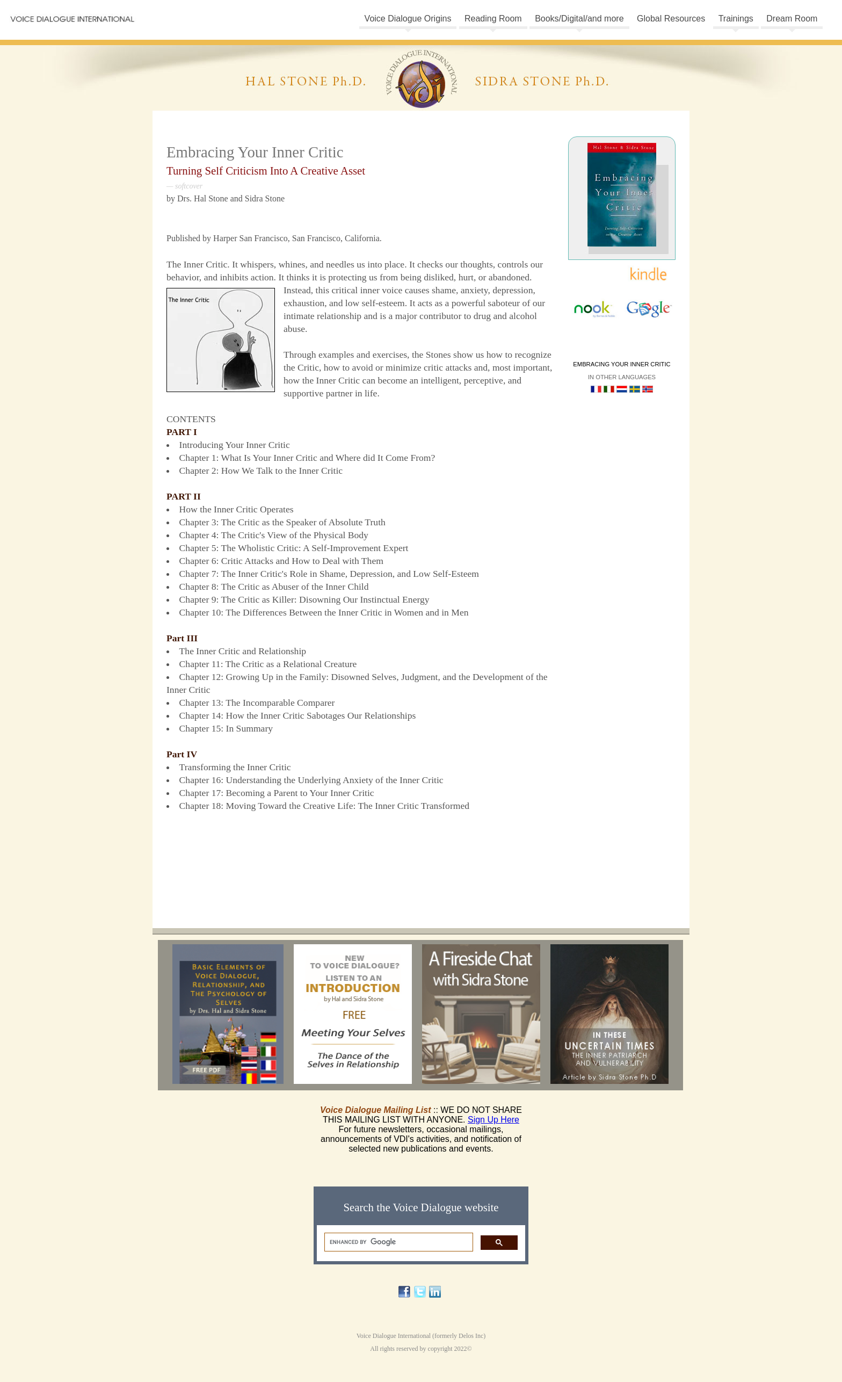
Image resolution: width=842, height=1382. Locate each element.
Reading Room (493, 18)
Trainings (735, 18)
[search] (398, 1242)
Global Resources (671, 18)
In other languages (622, 377)
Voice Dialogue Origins (408, 18)
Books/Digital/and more (579, 18)
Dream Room (791, 18)
